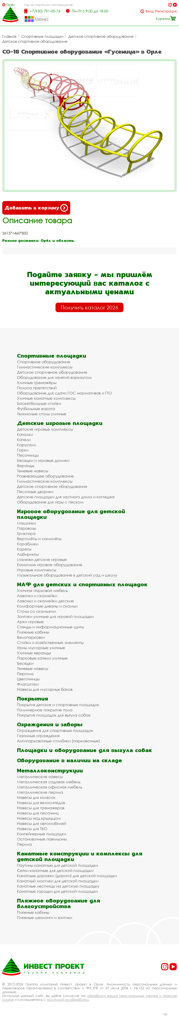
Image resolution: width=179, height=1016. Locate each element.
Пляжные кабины (33, 632)
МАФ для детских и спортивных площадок (82, 584)
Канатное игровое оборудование (49, 565)
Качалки (25, 434)
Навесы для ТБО (32, 829)
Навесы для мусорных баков (45, 689)
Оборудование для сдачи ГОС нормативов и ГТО (64, 393)
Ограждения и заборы (49, 724)
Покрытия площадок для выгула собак (54, 715)
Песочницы (28, 455)
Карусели (26, 445)
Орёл (10, 5)
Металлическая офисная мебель (49, 787)
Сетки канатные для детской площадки (55, 870)
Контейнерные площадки (41, 834)
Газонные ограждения (38, 736)
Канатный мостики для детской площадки (57, 881)
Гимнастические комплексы (44, 367)
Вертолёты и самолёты (39, 539)
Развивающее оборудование (45, 476)
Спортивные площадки (42, 36)
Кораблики (27, 544)
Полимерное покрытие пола (45, 710)
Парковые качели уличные (42, 658)
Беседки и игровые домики (43, 460)
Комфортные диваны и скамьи (47, 606)
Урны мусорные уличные (41, 648)
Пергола (25, 674)
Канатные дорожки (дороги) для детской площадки (67, 876)
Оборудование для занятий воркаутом (54, 377)
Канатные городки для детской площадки (57, 891)
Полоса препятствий (37, 388)
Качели (24, 440)
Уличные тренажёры (36, 383)
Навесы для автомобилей (41, 823)
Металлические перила (40, 792)
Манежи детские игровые (42, 559)
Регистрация (166, 11)
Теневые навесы (32, 471)
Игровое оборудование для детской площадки (71, 514)
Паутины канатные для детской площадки (57, 865)
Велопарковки (31, 637)
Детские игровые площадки (59, 423)
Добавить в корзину (36, 208)
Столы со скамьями (36, 611)
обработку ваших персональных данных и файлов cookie (89, 998)
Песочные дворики (35, 492)
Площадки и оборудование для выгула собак (84, 750)
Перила (24, 844)
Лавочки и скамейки (37, 596)
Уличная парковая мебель (42, 590)
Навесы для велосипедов (41, 803)
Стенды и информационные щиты (50, 627)
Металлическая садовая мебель (48, 782)
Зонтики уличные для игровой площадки (55, 616)
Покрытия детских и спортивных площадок (58, 705)
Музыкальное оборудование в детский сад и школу (67, 575)
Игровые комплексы (36, 570)
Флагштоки (28, 684)
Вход (150, 11)
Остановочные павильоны (42, 839)
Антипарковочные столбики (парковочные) (58, 741)
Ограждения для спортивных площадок (55, 730)
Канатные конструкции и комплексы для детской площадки (79, 856)
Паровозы (26, 528)
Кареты (24, 549)
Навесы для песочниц (38, 813)
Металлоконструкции (50, 770)
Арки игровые (30, 622)
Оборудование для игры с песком (50, 502)
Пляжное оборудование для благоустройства (58, 903)
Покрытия (32, 698)
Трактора (26, 533)
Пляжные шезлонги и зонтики (44, 917)
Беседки (25, 663)
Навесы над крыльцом (39, 818)
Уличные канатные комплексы (46, 398)
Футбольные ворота (36, 409)
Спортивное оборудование (43, 362)
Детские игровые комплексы (45, 429)
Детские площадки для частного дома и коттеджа (66, 497)
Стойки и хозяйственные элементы (50, 642)
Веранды (25, 466)
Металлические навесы (40, 777)
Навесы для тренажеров (40, 808)
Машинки (26, 523)
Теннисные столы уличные (41, 414)
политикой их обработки (68, 999)
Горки (22, 450)
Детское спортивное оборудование (100, 36)
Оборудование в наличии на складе (69, 760)
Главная (9, 36)
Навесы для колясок (36, 797)
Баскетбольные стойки (39, 403)
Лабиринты (28, 554)
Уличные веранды (34, 653)
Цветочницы (28, 679)
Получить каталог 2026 (89, 307)
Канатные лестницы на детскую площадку (58, 886)
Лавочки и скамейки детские (45, 601)
